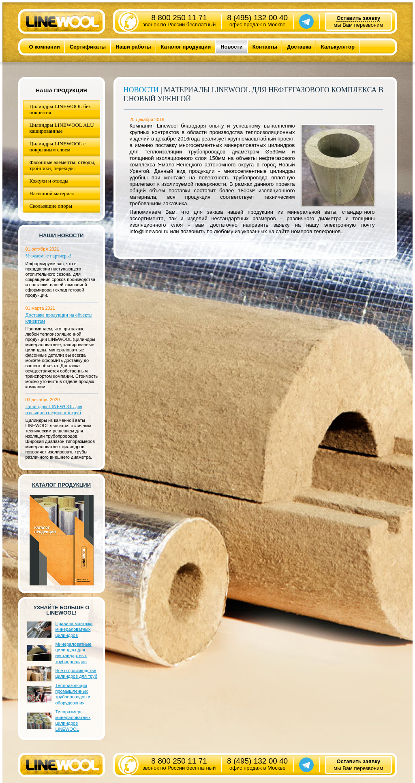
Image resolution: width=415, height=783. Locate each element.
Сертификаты (88, 47)
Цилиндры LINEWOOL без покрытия (60, 109)
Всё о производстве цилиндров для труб (76, 673)
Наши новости (61, 235)
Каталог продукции (186, 47)
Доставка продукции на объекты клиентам (59, 318)
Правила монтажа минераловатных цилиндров (74, 629)
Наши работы (133, 47)
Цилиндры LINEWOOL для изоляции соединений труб (54, 409)
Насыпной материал (52, 193)
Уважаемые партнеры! (49, 256)
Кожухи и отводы (49, 181)
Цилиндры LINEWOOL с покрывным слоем (58, 146)
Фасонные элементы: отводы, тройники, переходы (63, 165)
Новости (231, 47)
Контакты (264, 47)
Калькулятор (338, 47)
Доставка (299, 47)
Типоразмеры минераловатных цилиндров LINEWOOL (73, 720)
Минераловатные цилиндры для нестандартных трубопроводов (74, 653)
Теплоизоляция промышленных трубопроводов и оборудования (73, 694)
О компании (44, 47)
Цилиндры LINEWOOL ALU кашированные (62, 128)
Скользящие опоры (51, 206)
